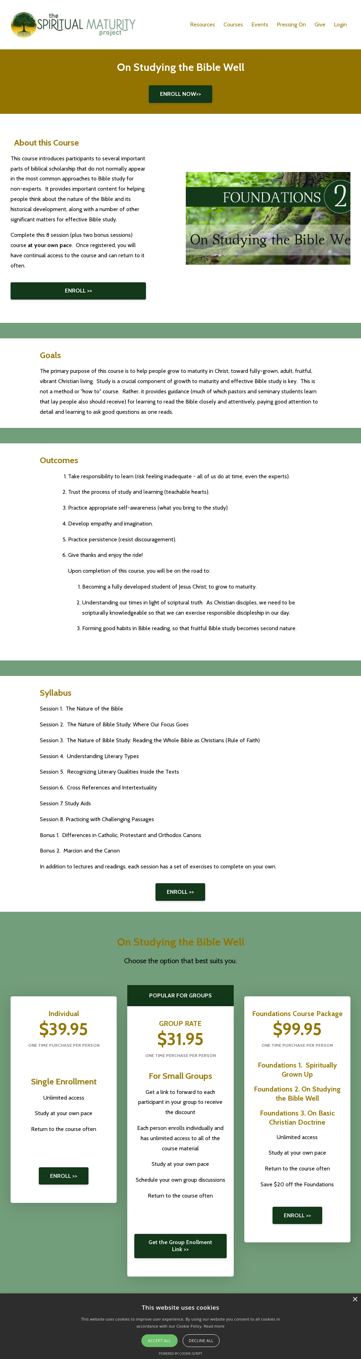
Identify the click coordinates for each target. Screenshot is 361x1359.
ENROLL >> (78, 290)
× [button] (354, 1299)
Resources (202, 24)
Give (319, 24)
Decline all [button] (201, 1340)
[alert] (180, 1326)
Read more (214, 1326)
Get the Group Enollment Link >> (180, 1246)
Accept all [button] (159, 1340)
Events (259, 24)
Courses (233, 24)
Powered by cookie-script (180, 1353)
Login (340, 24)
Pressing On (291, 24)
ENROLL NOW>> (180, 94)
